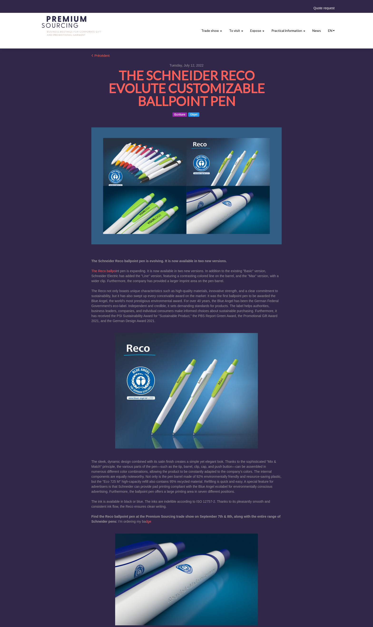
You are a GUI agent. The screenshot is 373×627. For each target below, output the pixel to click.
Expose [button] (257, 31)
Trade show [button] (211, 31)
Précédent (100, 56)
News (316, 31)
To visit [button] (236, 31)
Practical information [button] (288, 31)
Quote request (324, 8)
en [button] (331, 31)
